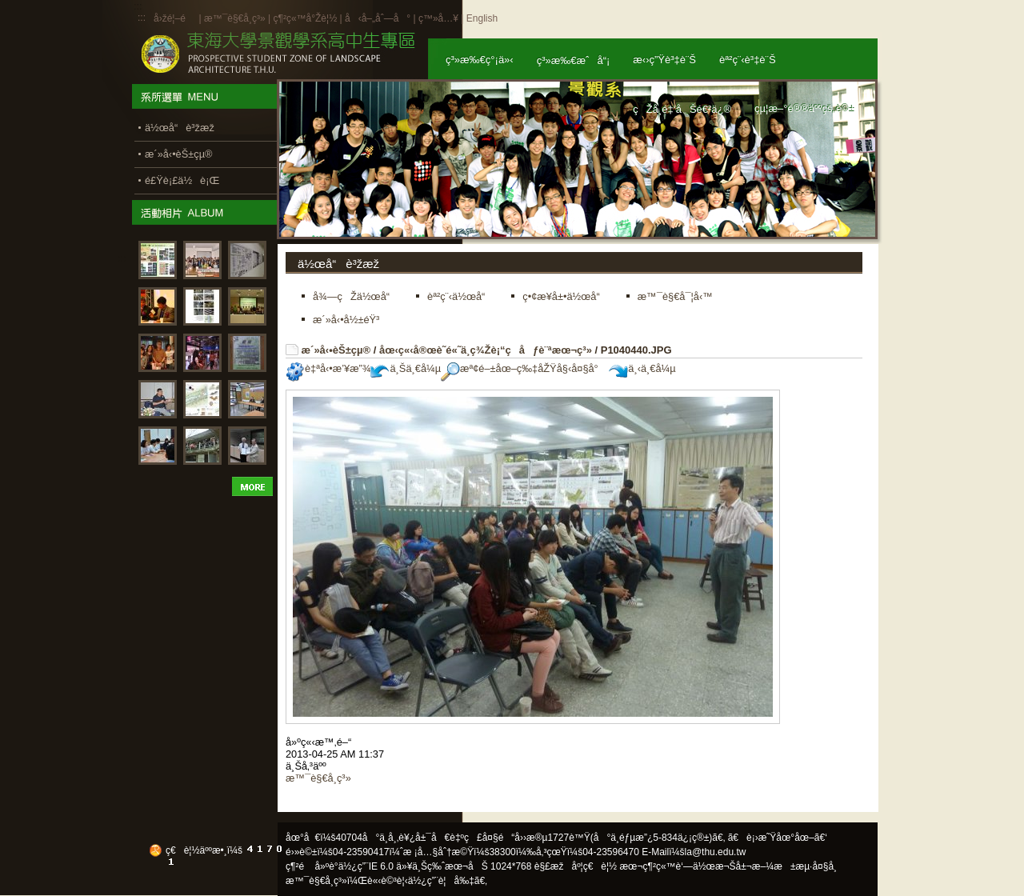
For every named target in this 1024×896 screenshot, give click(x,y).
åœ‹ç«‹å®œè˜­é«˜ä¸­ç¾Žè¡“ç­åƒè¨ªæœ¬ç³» (485, 350)
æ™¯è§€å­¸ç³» (236, 18)
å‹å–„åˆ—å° (377, 18)
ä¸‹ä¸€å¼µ (642, 368)
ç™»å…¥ (438, 18)
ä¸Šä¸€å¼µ (405, 368)
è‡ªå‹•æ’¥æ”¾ (328, 368)
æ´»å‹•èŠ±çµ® (336, 350)
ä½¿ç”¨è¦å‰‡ (441, 880)
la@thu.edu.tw (715, 852)
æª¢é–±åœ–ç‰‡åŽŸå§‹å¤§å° (523, 368)
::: (142, 17)
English (482, 18)
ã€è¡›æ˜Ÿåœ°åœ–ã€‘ (777, 837)
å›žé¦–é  (175, 18)
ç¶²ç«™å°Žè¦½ (305, 18)
